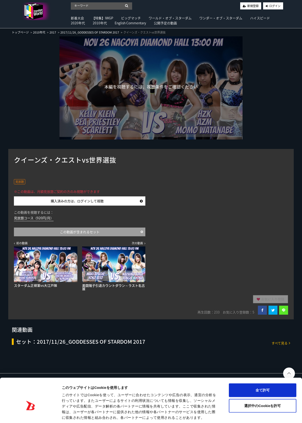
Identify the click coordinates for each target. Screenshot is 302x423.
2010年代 (100, 23)
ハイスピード (260, 18)
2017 (53, 32)
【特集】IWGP (102, 18)
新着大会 (77, 18)
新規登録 (253, 6)
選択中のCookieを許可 (262, 383)
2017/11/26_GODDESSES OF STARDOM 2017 (89, 32)
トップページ (20, 32)
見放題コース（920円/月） (34, 218)
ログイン (275, 6)
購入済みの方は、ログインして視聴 (97, 201)
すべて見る (281, 343)
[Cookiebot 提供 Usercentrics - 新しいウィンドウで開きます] (30, 413)
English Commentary (130, 23)
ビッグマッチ (131, 18)
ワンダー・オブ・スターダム (220, 18)
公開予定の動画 (165, 23)
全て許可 (263, 367)
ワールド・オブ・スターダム (170, 18)
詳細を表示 (228, 414)
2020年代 (78, 23)
